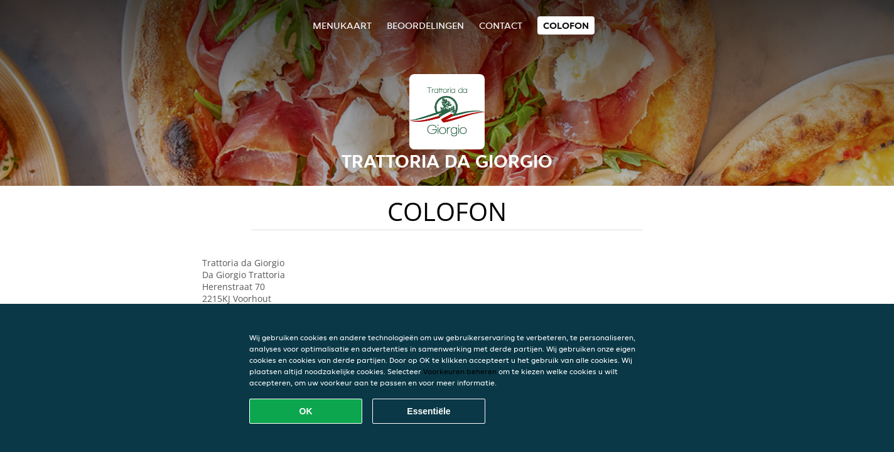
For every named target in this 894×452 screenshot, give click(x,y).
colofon (566, 25)
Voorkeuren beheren (460, 371)
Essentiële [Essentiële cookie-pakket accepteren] (428, 411)
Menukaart (342, 25)
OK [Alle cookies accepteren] (306, 411)
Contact (500, 25)
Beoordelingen (425, 25)
